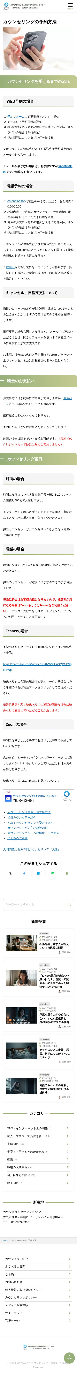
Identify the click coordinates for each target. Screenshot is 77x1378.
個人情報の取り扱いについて (24, 1289)
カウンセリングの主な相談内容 (27, 827)
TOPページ (12, 1320)
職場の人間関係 (19, 1167)
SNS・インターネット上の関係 (29, 1128)
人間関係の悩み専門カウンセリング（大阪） (32, 849)
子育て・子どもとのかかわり (27, 1152)
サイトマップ (13, 1313)
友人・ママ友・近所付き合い (28, 1136)
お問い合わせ (13, 1282)
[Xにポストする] (10, 873)
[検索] (69, 904)
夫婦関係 (15, 1144)
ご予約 (9, 1274)
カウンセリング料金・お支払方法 (29, 812)
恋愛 (12, 1160)
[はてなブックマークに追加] (38, 873)
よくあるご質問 (17, 838)
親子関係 (14, 1183)
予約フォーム (16, 116)
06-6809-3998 (16, 201)
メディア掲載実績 (16, 1305)
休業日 (10, 267)
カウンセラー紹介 (16, 1259)
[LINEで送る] (53, 873)
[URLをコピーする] (67, 873)
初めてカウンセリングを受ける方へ (30, 822)
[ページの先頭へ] (69, 1358)
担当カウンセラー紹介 (21, 817)
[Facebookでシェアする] (24, 873)
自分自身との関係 (21, 1175)
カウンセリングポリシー (21, 1297)
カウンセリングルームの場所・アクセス (33, 833)
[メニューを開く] (70, 6)
